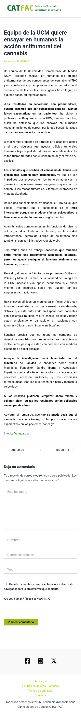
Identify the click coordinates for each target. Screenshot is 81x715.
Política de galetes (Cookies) (40, 686)
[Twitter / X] (54, 661)
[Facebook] (27, 661)
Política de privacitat (41, 690)
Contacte (40, 695)
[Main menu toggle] (74, 9)
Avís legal (40, 681)
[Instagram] (41, 661)
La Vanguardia (19, 433)
